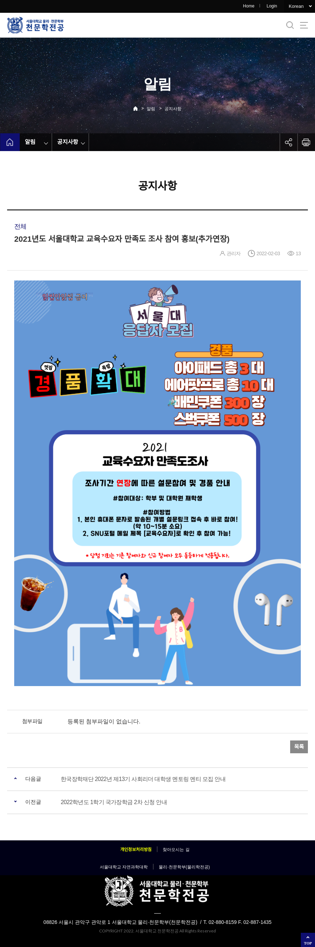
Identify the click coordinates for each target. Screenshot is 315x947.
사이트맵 (304, 25)
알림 (151, 108)
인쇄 (306, 142)
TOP (308, 943)
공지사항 (172, 108)
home (10, 142)
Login (272, 6)
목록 (299, 747)
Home (248, 6)
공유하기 (288, 142)
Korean (296, 6)
